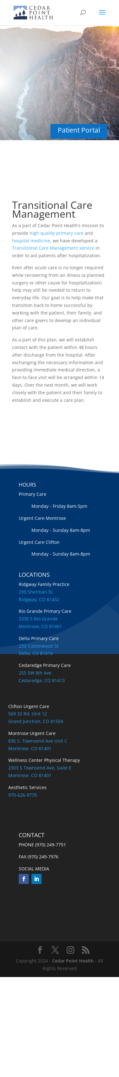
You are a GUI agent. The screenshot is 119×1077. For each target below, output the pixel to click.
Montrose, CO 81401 (40, 626)
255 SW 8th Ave (35, 673)
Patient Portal (79, 130)
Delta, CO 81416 (36, 653)
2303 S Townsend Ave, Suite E (39, 768)
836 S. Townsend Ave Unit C (37, 741)
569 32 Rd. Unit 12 (27, 714)
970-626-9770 (22, 795)
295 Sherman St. (36, 592)
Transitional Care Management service (53, 248)
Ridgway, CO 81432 (39, 599)
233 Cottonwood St (38, 646)
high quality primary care (56, 233)
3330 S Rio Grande (38, 619)
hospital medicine (31, 241)
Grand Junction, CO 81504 (35, 721)
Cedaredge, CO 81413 (42, 680)
